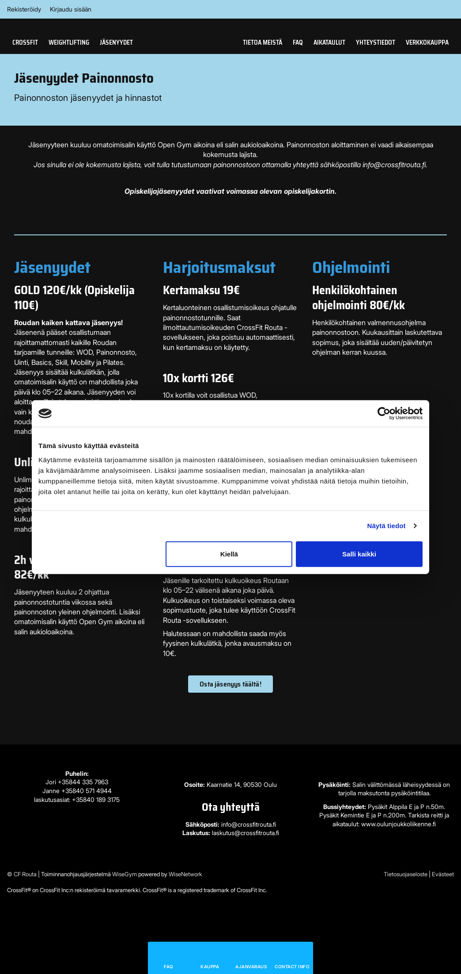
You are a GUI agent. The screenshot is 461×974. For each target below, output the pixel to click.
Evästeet (443, 874)
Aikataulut (329, 42)
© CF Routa (22, 874)
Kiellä (229, 553)
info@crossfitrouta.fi (248, 824)
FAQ (298, 42)
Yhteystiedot (375, 42)
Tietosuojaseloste (405, 874)
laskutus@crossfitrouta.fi (245, 832)
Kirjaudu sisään (70, 9)
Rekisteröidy (24, 9)
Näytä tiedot (386, 525)
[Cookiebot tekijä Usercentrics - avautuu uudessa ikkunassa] (384, 413)
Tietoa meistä (262, 42)
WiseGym (124, 874)
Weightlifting (69, 42)
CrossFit (25, 42)
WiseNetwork (185, 874)
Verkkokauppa (427, 42)
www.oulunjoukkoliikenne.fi (398, 824)
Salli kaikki (359, 553)
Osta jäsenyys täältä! (230, 684)
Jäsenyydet (116, 42)
